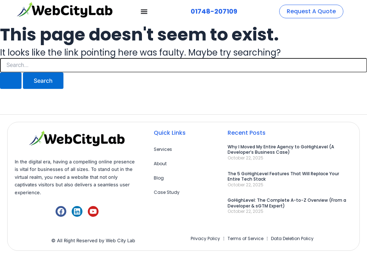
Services (163, 149)
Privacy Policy (205, 238)
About (160, 164)
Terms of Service (245, 238)
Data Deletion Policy (292, 238)
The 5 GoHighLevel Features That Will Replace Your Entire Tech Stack (283, 176)
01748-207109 (214, 11)
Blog (159, 178)
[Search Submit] (11, 80)
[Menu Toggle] (144, 11)
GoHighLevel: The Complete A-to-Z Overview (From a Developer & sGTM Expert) (287, 203)
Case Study (167, 192)
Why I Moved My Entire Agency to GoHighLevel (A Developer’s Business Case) (281, 150)
